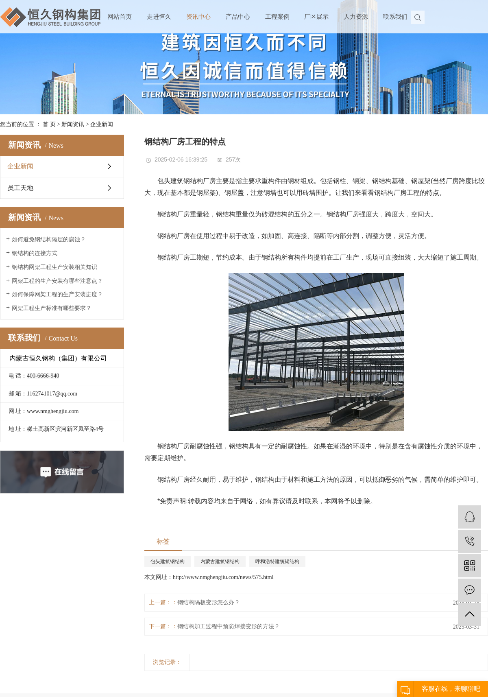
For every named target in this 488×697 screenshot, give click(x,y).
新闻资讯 (72, 124)
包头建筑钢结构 (167, 561)
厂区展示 (316, 16)
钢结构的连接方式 (34, 253)
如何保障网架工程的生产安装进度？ (57, 294)
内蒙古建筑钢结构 (220, 561)
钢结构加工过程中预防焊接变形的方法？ (228, 626)
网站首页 (119, 16)
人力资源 (356, 16)
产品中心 (238, 16)
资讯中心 (198, 16)
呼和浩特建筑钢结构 (277, 561)
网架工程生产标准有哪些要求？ (52, 308)
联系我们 (395, 16)
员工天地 (20, 187)
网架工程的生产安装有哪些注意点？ (57, 281)
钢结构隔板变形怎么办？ (208, 602)
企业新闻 (101, 124)
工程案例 (277, 16)
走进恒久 (159, 16)
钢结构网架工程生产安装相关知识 (54, 267)
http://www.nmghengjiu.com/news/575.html (223, 577)
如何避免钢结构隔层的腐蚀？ (49, 239)
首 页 (49, 124)
